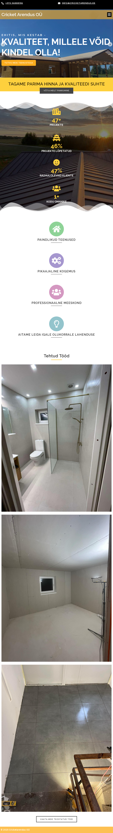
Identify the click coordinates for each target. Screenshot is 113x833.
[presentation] (3, 44)
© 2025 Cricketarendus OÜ (15, 829)
